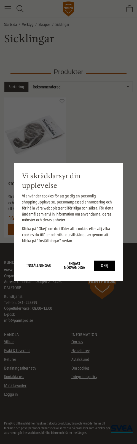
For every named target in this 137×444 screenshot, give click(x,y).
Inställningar (38, 265)
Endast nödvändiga (74, 265)
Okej (104, 265)
